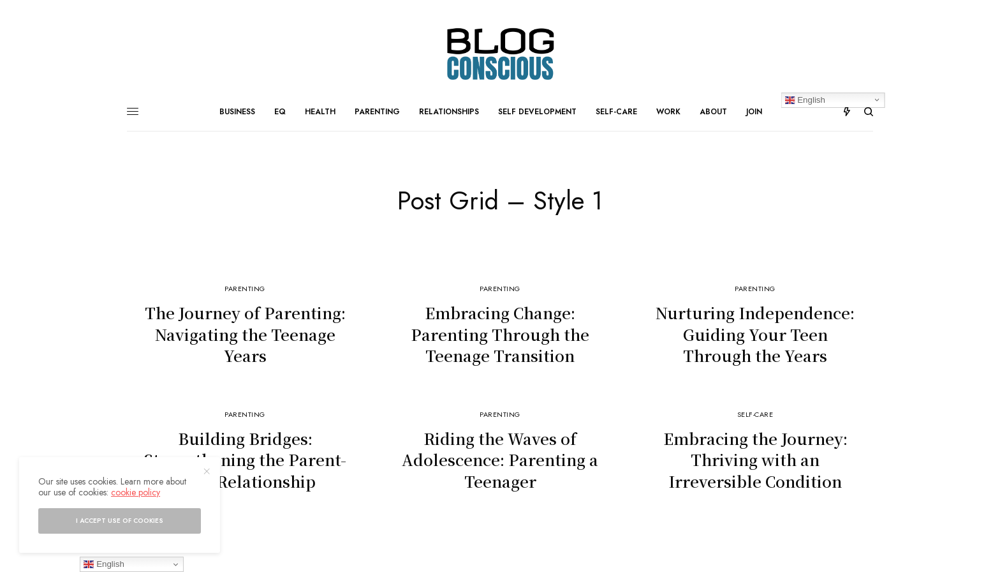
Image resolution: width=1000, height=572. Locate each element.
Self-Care (755, 414)
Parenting (244, 288)
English (104, 564)
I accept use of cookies (119, 520)
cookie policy (135, 492)
